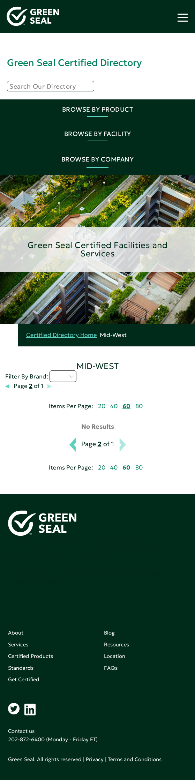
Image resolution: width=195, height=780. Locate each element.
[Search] (50, 86)
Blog (109, 632)
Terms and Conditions (135, 759)
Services (18, 644)
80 (139, 406)
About (15, 632)
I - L (63, 376)
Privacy (95, 759)
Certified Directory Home (61, 335)
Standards (20, 668)
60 (126, 406)
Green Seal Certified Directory (74, 62)
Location (114, 656)
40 (114, 406)
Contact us (21, 731)
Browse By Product (97, 109)
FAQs (111, 668)
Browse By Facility (97, 134)
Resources (116, 644)
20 (101, 406)
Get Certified (23, 679)
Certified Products (30, 656)
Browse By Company (97, 159)
